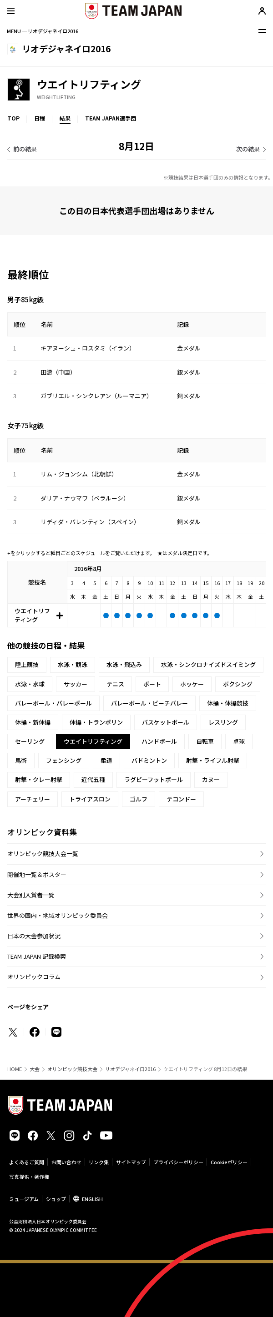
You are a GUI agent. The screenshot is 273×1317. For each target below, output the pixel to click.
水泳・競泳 (72, 664)
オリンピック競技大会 (72, 1069)
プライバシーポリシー (178, 1162)
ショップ (56, 1198)
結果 (65, 118)
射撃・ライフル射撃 (212, 760)
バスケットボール (165, 722)
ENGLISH (92, 1198)
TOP (13, 118)
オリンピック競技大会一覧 (42, 853)
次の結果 (248, 149)
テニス (115, 684)
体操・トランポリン (96, 722)
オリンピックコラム (34, 976)
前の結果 (25, 149)
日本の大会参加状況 (34, 935)
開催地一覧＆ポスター (36, 874)
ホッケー (192, 684)
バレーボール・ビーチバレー (149, 703)
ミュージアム (24, 1198)
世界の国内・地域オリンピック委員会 (57, 915)
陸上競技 (27, 664)
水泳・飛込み (124, 664)
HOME (14, 1069)
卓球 (239, 741)
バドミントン (149, 760)
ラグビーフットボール (153, 779)
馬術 (21, 760)
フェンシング (63, 760)
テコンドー (181, 799)
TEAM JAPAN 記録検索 (36, 956)
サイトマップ (131, 1162)
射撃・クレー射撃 (38, 779)
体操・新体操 (33, 722)
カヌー (211, 779)
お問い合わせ (66, 1162)
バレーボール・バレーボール (53, 703)
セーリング (30, 741)
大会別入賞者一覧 (31, 895)
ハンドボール (159, 741)
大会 (35, 1069)
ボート (152, 684)
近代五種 (93, 779)
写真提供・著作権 (29, 1176)
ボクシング (238, 684)
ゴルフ (138, 799)
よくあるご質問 (26, 1162)
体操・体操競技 (227, 703)
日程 (39, 118)
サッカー (75, 684)
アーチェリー (32, 799)
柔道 (106, 760)
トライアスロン (90, 799)
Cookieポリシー (229, 1162)
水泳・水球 (30, 684)
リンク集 (99, 1162)
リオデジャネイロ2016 (130, 1069)
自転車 (205, 741)
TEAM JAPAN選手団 (110, 118)
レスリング (223, 722)
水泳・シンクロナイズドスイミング (208, 664)
